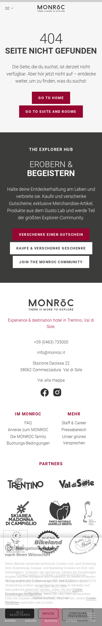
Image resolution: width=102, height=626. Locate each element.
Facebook (45, 392)
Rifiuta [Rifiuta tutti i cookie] (48, 613)
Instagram (57, 392)
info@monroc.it (51, 352)
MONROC (51, 8)
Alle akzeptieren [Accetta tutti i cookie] (20, 613)
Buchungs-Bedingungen (28, 443)
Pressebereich (73, 429)
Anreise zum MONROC (28, 429)
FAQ (28, 422)
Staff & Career (74, 422)
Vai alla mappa (51, 380)
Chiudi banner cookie (95, 544)
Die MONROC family (28, 436)
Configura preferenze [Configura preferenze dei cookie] (78, 615)
